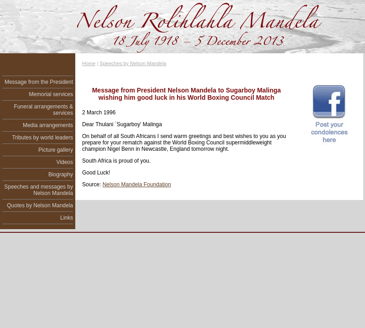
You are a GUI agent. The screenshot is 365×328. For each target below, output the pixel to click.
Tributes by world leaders (42, 137)
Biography (60, 174)
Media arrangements (48, 125)
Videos (65, 162)
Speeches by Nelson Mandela (132, 63)
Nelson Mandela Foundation (137, 184)
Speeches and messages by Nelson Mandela (38, 190)
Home (88, 63)
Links (66, 218)
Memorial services (51, 94)
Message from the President (39, 82)
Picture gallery (55, 150)
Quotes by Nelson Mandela (40, 205)
